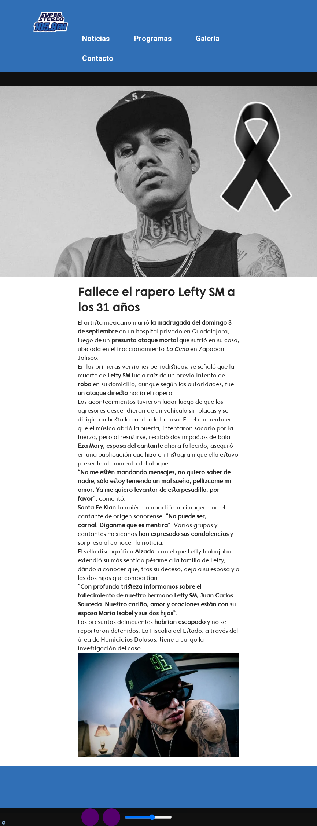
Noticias (96, 38)
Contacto (97, 58)
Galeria (208, 38)
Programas (153, 38)
